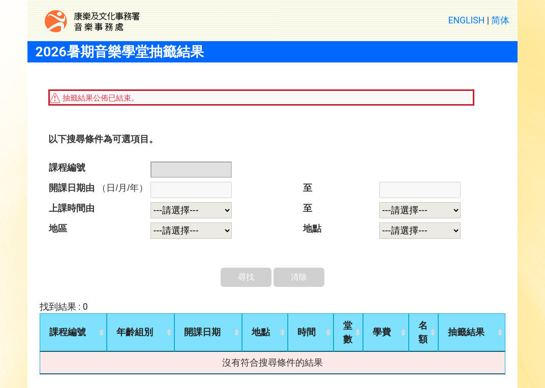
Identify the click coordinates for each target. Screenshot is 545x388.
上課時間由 (72, 208)
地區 (58, 228)
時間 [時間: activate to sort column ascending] (306, 332)
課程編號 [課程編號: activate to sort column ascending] (67, 332)
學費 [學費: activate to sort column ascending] (382, 332)
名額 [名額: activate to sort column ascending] (423, 332)
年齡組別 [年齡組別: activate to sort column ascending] (134, 332)
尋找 (246, 277)
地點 (312, 228)
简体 (500, 20)
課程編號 (67, 168)
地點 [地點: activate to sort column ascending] (261, 332)
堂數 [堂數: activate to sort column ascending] (347, 332)
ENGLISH (466, 20)
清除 (299, 277)
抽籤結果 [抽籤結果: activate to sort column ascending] (466, 332)
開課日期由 (98, 188)
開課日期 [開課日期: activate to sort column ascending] (202, 332)
